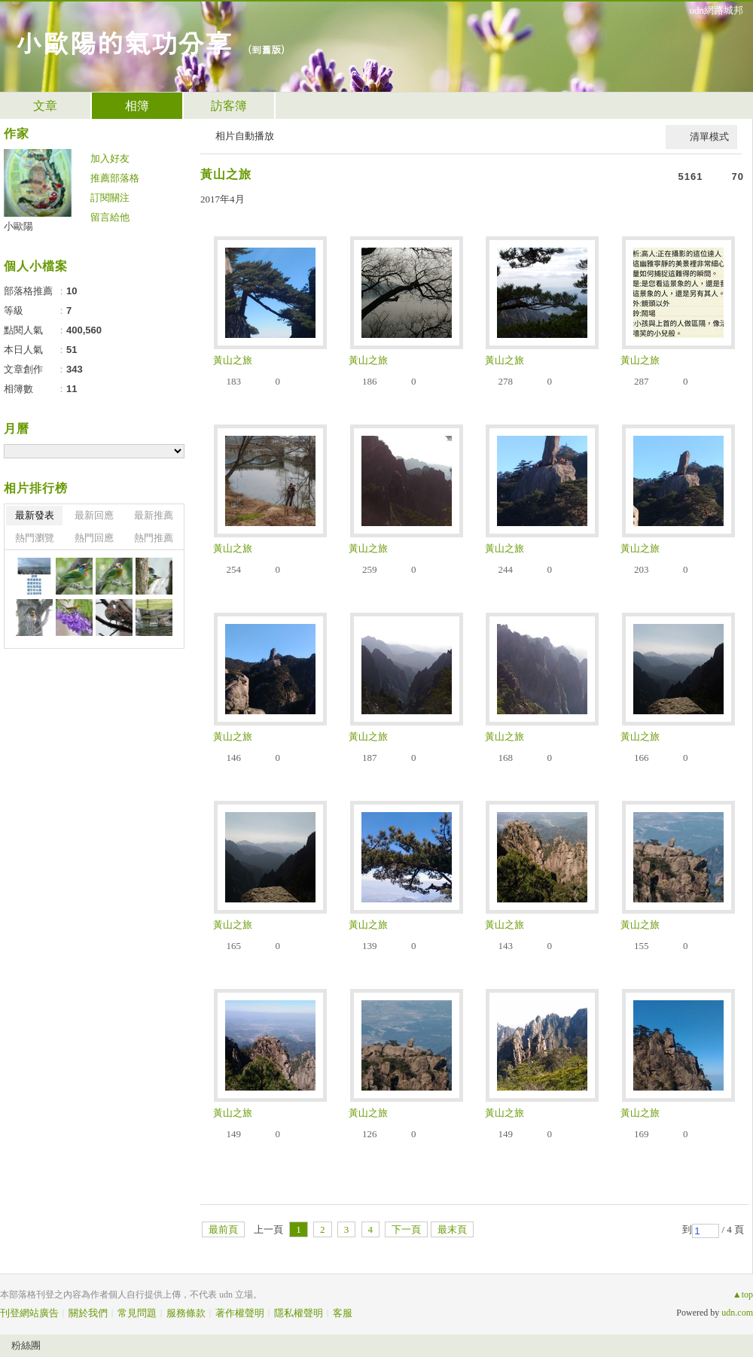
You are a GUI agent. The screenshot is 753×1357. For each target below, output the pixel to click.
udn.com (737, 1312)
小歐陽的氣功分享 (123, 42)
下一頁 (406, 1229)
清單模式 (709, 136)
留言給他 (110, 217)
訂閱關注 (110, 197)
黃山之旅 (226, 174)
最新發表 (34, 515)
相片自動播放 (244, 135)
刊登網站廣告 (29, 1313)
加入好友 (110, 158)
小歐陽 (18, 226)
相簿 (137, 105)
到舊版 (266, 49)
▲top (743, 1294)
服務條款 (186, 1313)
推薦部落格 (114, 178)
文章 (45, 105)
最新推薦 (153, 515)
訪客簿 (229, 105)
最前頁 (223, 1229)
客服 (342, 1313)
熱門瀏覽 (34, 537)
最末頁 (452, 1229)
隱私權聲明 (298, 1313)
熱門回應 (94, 537)
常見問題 (137, 1313)
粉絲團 (26, 1345)
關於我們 (88, 1313)
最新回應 (94, 515)
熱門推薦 (153, 537)
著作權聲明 (239, 1313)
